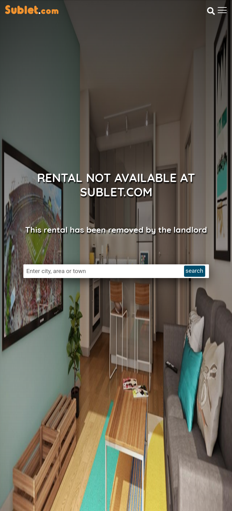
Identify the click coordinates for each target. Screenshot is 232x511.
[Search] (211, 11)
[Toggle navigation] (222, 10)
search (194, 270)
